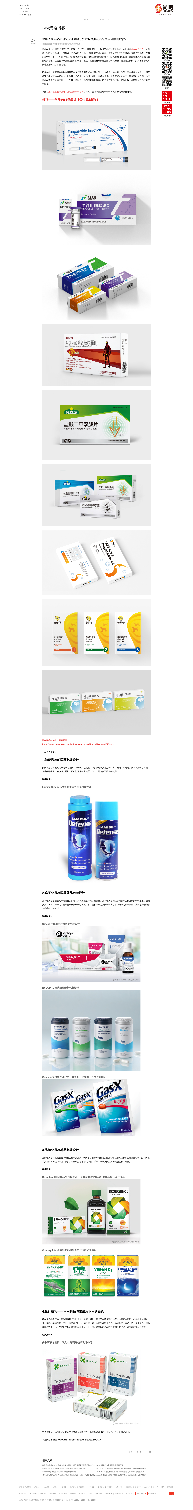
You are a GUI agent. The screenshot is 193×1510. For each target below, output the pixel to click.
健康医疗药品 (68, 44)
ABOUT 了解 (24, 8)
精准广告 (119, 1487)
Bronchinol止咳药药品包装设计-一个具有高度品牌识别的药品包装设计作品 (83, 1177)
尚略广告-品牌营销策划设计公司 (35, 1500)
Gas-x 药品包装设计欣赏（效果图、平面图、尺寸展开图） (74, 1077)
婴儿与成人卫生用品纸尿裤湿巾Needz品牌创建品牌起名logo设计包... (122, 1468)
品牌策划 (28, 1487)
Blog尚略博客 (53, 28)
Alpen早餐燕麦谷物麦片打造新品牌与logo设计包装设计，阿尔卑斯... (121, 1475)
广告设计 (91, 1487)
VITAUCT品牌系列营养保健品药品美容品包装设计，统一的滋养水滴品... (69, 1475)
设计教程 (53, 44)
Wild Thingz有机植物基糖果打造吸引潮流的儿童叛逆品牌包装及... (120, 1472)
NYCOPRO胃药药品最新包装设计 (60, 987)
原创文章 (46, 44)
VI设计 (55, 1487)
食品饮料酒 (63, 1493)
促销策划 (101, 1487)
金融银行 (73, 1493)
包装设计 (60, 44)
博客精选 (170, 1487)
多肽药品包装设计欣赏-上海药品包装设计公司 (67, 1342)
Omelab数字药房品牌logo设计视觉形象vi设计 (59, 1472)
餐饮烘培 (53, 1493)
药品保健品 (130, 1493)
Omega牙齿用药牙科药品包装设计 (61, 924)
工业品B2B (108, 1493)
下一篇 (148, 1452)
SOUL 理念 (24, 12)
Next (109, 19)
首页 (20, 1487)
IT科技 (90, 1493)
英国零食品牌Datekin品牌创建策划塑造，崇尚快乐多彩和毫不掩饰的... (68, 1465)
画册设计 (82, 1487)
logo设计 (47, 1487)
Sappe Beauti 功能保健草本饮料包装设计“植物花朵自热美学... (65, 1468)
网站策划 (73, 1487)
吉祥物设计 (148, 1487)
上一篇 (139, 1452)
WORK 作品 (24, 5)
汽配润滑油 (119, 1493)
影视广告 (138, 1487)
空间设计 (110, 1487)
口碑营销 (129, 1487)
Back (86, 19)
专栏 (157, 1487)
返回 (130, 1452)
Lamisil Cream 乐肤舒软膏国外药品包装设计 (66, 787)
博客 (162, 1487)
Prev (102, 19)
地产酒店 (82, 1493)
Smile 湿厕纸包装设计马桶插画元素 (109, 1465)
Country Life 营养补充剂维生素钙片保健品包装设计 (70, 1250)
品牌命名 (37, 1487)
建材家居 (98, 1493)
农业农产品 (23, 1493)
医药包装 (77, 44)
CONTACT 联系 (25, 15)
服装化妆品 (33, 1493)
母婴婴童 (43, 1493)
